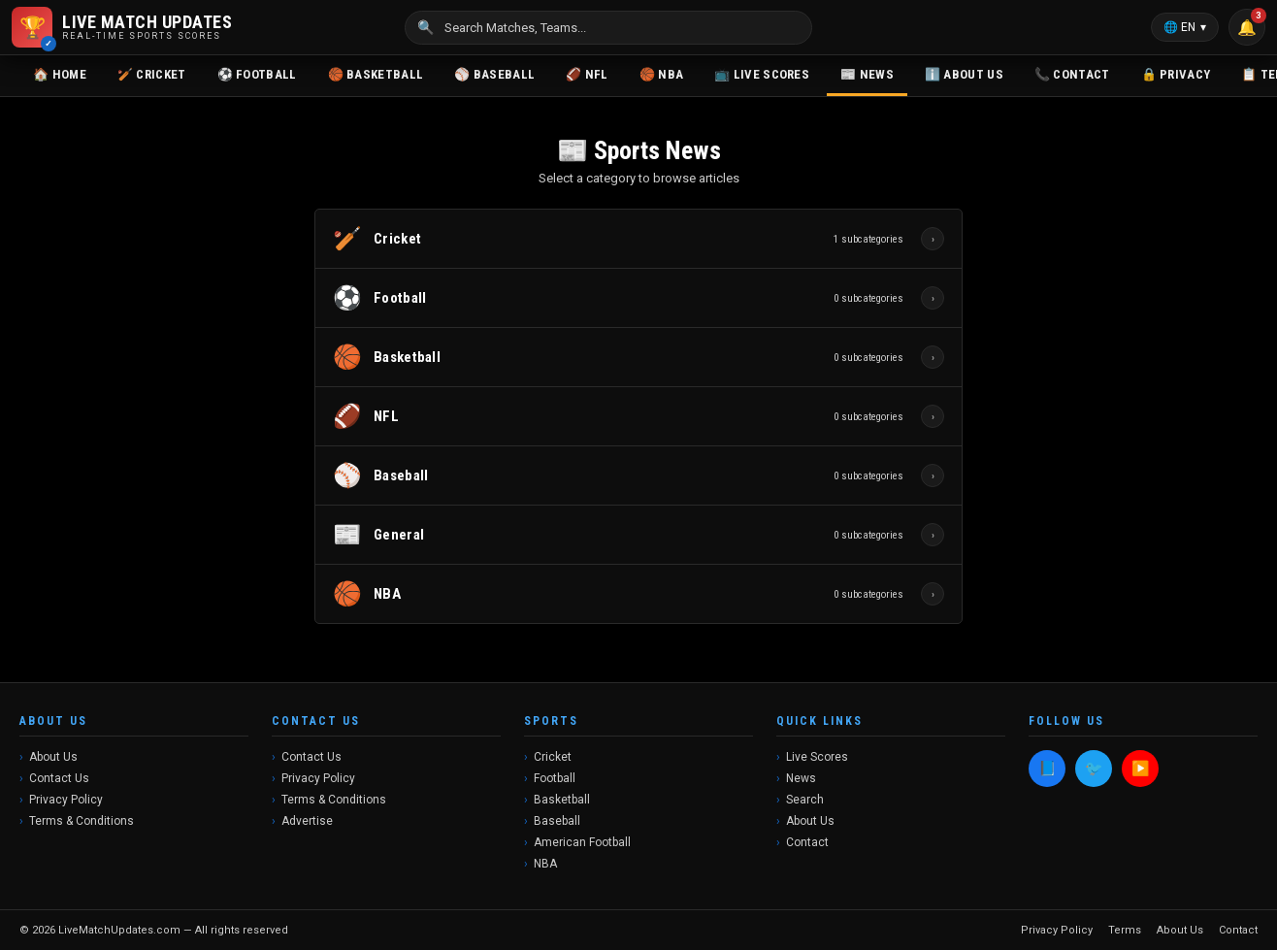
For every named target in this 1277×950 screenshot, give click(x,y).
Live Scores (817, 757)
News (801, 778)
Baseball (557, 821)
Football (554, 778)
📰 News (867, 74)
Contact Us (59, 778)
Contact (807, 842)
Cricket (553, 757)
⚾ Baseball (494, 74)
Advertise (307, 821)
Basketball (562, 799)
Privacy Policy (66, 799)
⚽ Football (257, 74)
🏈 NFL (587, 74)
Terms (1124, 930)
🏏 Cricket (151, 74)
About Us (53, 757)
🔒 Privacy (1176, 74)
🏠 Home (59, 74)
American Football (582, 842)
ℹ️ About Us (964, 74)
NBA (545, 863)
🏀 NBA (661, 74)
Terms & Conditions (81, 821)
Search (805, 799)
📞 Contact (1072, 74)
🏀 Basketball (376, 74)
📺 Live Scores (761, 74)
